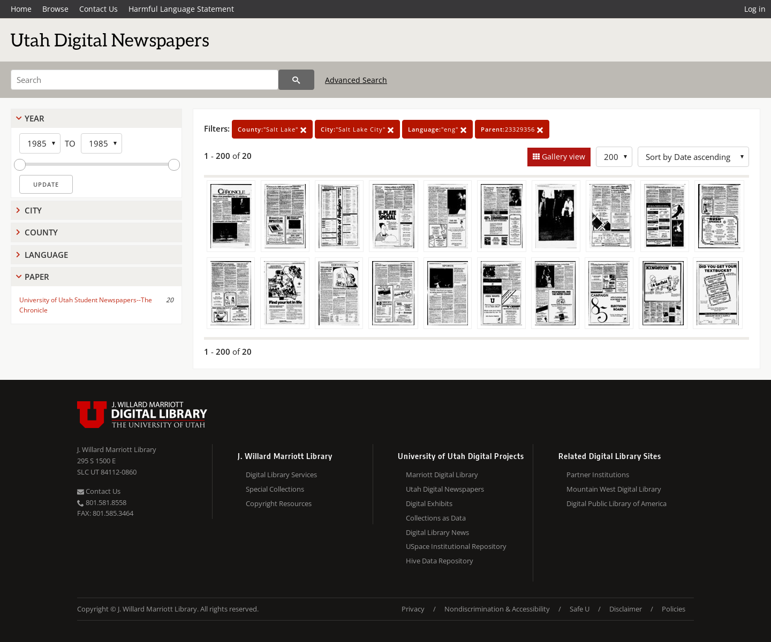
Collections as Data (436, 518)
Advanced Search (356, 80)
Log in (755, 9)
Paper (37, 276)
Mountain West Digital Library (613, 489)
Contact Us (98, 9)
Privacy (413, 609)
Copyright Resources (279, 503)
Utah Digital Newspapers (445, 489)
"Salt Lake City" (357, 129)
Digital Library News (437, 532)
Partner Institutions (597, 474)
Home (21, 9)
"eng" (437, 129)
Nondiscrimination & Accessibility (497, 609)
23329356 (512, 129)
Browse (55, 9)
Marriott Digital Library (442, 474)
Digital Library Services (281, 474)
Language (46, 254)
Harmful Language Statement (181, 9)
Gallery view (562, 156)
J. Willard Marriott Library (116, 449)
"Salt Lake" (272, 129)
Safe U (579, 609)
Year (34, 118)
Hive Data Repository (439, 560)
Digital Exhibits (429, 503)
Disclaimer (625, 609)
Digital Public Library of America (616, 503)
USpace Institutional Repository (456, 546)
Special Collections (275, 489)
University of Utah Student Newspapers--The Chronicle (85, 305)
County (41, 232)
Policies (673, 609)
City (33, 210)
